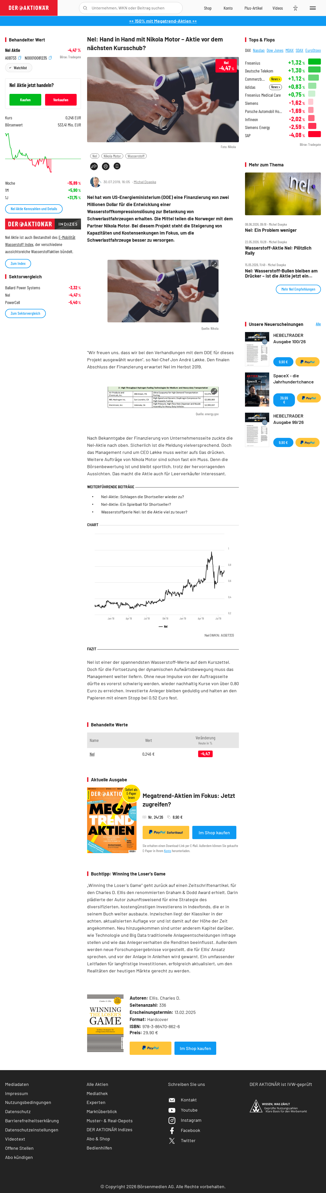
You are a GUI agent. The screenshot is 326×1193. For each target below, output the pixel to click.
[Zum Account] (228, 8)
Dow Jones (275, 50)
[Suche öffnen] (85, 8)
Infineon (251, 119)
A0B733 (13, 57)
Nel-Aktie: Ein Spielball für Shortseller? (136, 504)
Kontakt (182, 1099)
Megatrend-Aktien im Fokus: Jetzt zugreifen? (189, 800)
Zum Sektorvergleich (25, 313)
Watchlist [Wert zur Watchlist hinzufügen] (20, 67)
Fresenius (252, 63)
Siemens (251, 103)
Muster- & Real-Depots (110, 1120)
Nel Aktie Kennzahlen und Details (34, 208)
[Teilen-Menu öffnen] (94, 166)
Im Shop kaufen (214, 832)
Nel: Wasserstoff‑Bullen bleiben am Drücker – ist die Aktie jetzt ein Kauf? (281, 273)
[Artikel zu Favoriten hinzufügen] (117, 166)
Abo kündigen (19, 1157)
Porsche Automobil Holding (263, 111)
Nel (94, 155)
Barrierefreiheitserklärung (32, 1120)
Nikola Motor (112, 155)
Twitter (182, 1140)
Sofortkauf (166, 832)
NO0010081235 (38, 57)
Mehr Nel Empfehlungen (298, 288)
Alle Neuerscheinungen (313, 324)
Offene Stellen (19, 1148)
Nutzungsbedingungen (28, 1102)
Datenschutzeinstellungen (31, 1129)
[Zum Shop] (208, 8)
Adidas (250, 87)
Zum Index (18, 263)
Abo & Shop (98, 1138)
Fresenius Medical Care (263, 95)
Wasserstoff (136, 155)
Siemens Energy (257, 127)
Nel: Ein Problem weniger (271, 230)
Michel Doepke (145, 182)
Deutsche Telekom (259, 71)
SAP (248, 135)
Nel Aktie (12, 50)
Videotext (15, 1139)
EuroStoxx (313, 50)
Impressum (16, 1093)
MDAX (290, 50)
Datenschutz (18, 1111)
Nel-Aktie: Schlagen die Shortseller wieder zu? (142, 496)
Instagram (184, 1120)
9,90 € (283, 361)
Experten (96, 1102)
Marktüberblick (102, 1111)
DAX (248, 50)
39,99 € (284, 399)
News (275, 79)
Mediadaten (17, 1084)
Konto (167, 851)
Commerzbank (255, 79)
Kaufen (25, 99)
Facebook (184, 1130)
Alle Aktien (97, 1084)
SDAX (299, 50)
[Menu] (312, 8)
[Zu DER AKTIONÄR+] (253, 8)
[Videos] (277, 8)
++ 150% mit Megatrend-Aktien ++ (163, 21)
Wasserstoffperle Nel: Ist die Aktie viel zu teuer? (144, 511)
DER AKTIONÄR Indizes (109, 1129)
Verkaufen (60, 99)
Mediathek (97, 1093)
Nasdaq (259, 50)
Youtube (183, 1110)
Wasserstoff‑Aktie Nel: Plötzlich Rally (278, 250)
